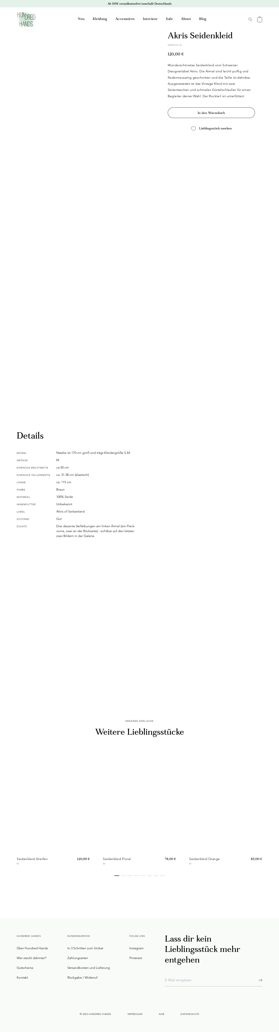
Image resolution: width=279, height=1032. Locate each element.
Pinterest (135, 958)
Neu (81, 19)
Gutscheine (25, 968)
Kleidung (100, 19)
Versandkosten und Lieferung (88, 968)
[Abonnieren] (260, 980)
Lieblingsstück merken (211, 129)
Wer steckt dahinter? (31, 958)
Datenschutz (190, 1013)
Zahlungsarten (77, 958)
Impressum (135, 1013)
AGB (161, 1013)
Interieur (150, 19)
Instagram (136, 948)
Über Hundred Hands (32, 948)
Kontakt (22, 977)
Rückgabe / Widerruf (82, 977)
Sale (169, 19)
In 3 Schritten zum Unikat (85, 948)
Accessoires (125, 19)
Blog (202, 19)
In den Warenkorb (211, 113)
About (186, 19)
